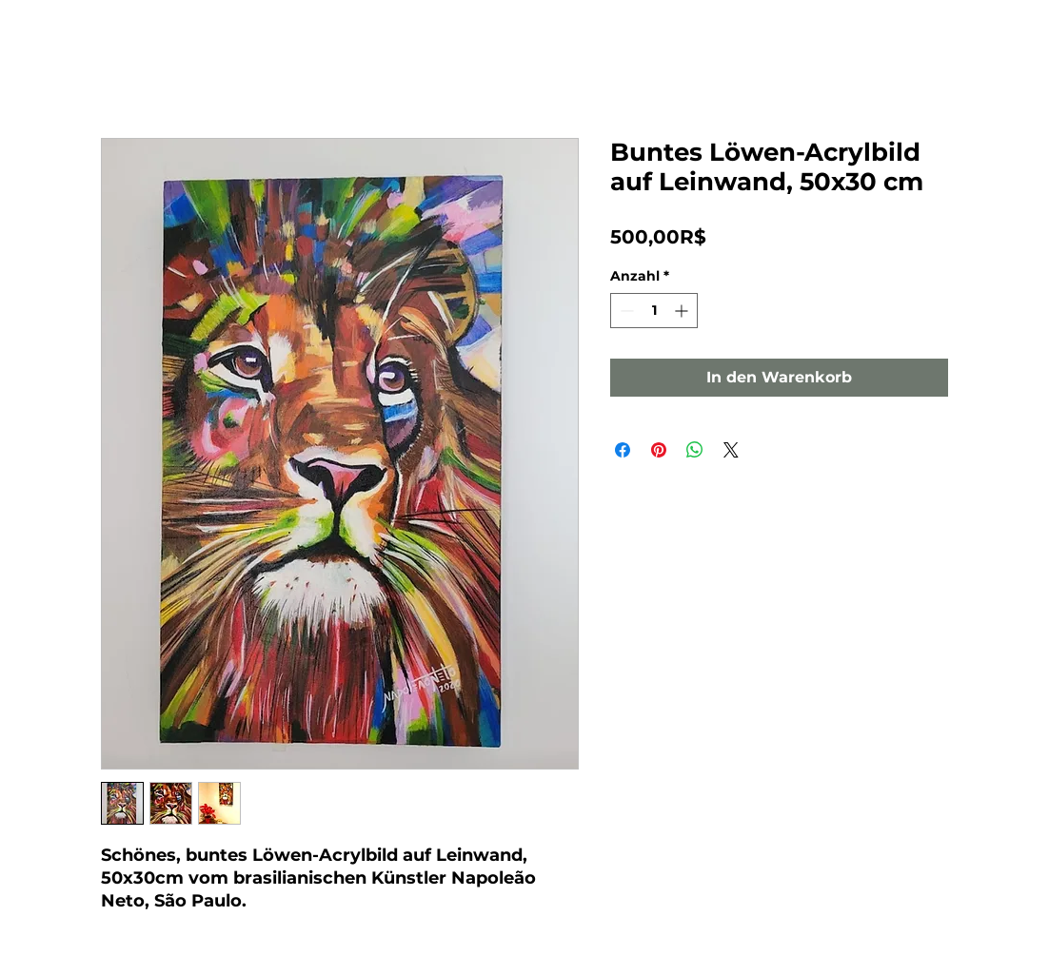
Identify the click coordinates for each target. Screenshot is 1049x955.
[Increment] (683, 310)
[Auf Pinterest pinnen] (658, 450)
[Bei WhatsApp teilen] (694, 450)
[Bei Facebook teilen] (622, 450)
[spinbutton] (654, 310)
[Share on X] (731, 450)
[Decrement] (625, 310)
